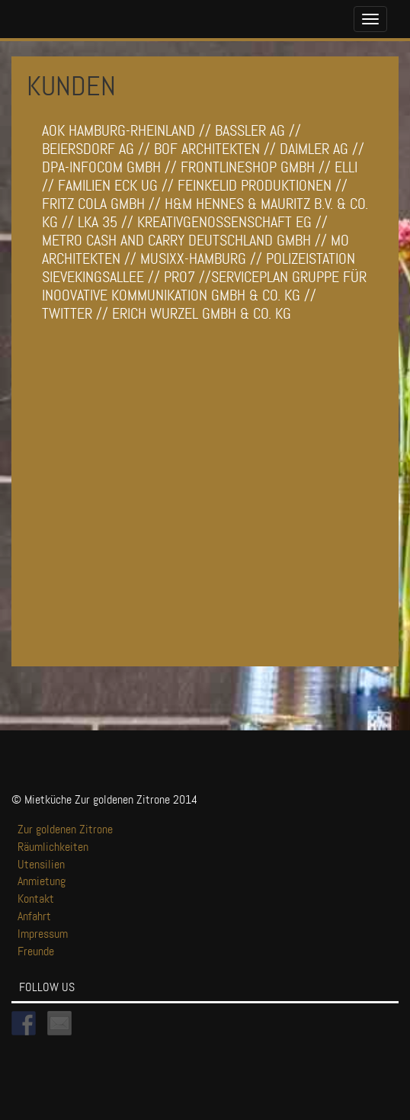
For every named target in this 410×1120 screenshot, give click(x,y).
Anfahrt (34, 916)
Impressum (43, 934)
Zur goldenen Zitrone (65, 829)
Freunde (36, 951)
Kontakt (36, 899)
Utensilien (41, 864)
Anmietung (42, 881)
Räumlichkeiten (53, 847)
